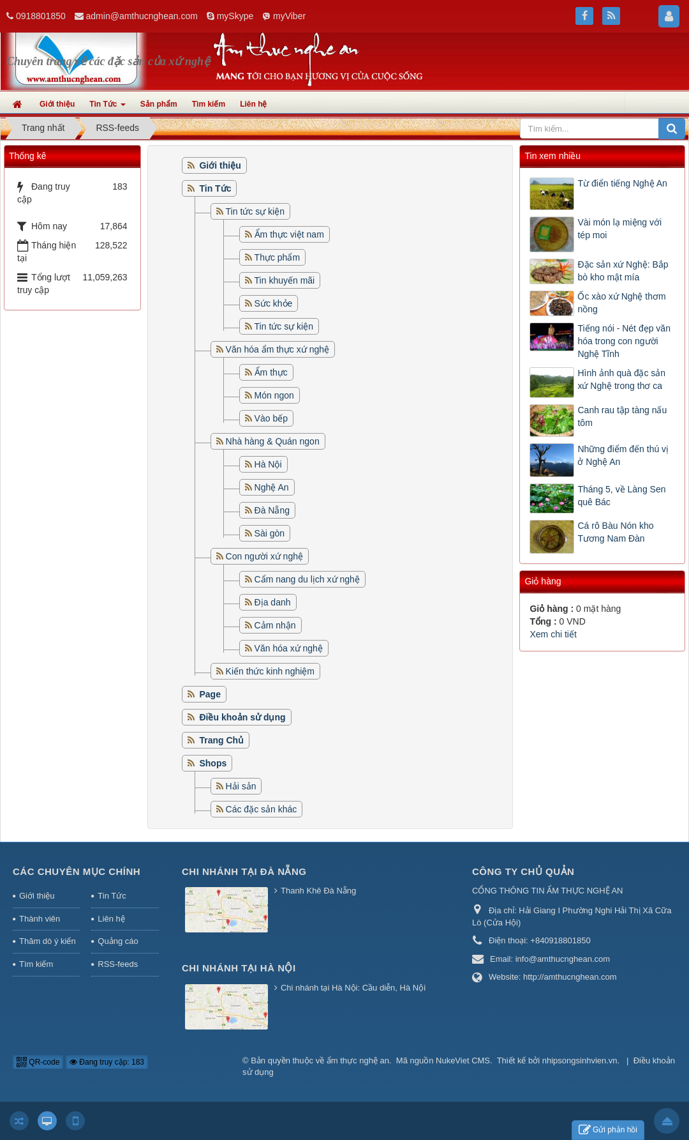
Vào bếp (271, 418)
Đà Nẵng (272, 510)
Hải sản (241, 786)
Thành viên (39, 918)
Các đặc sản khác (261, 809)
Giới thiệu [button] (57, 104)
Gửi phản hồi (608, 1130)
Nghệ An (272, 487)
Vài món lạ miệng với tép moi (619, 228)
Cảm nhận (275, 625)
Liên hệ (111, 918)
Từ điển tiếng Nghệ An (622, 183)
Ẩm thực (271, 372)
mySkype (235, 16)
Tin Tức (112, 896)
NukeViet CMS (463, 1060)
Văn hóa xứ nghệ (289, 648)
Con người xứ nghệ (264, 556)
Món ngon (274, 395)
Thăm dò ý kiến (47, 941)
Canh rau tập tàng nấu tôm (622, 416)
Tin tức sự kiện (255, 211)
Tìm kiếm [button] (208, 104)
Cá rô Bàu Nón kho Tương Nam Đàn (615, 532)
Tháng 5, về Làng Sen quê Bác (621, 495)
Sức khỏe (274, 303)
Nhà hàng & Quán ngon (273, 441)
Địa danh (273, 602)
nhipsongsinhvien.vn (580, 1060)
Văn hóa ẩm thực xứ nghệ (277, 349)
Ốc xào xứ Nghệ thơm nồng (621, 302)
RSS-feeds (118, 964)
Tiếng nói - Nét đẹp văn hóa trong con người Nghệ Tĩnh (623, 341)
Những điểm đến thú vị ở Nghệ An (623, 455)
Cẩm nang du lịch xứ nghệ (307, 579)
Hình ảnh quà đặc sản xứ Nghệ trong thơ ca (621, 379)
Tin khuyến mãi (285, 280)
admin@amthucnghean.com (142, 16)
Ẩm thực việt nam (289, 234)
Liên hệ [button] (253, 104)
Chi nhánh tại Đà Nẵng (244, 871)
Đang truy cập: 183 (107, 1062)
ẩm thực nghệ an (358, 1060)
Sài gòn (270, 533)
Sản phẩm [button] (158, 104)
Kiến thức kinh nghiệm (270, 671)
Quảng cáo (118, 941)
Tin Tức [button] (107, 108)
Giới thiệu (36, 896)
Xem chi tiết (553, 634)
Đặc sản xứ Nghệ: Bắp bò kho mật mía (622, 270)
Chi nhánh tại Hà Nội (239, 967)
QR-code (38, 1062)
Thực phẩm (277, 257)
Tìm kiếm (36, 964)
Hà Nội (268, 464)
